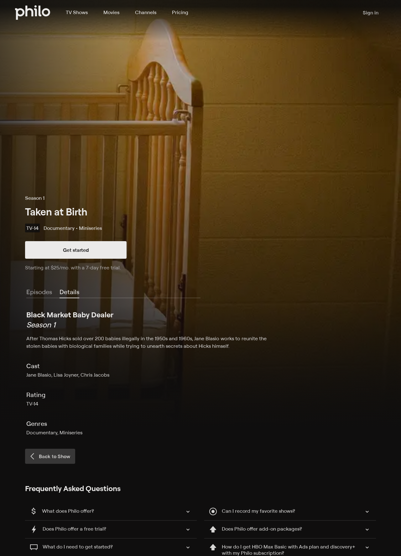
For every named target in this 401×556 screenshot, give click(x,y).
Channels (145, 12)
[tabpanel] (200, 373)
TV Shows (77, 12)
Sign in (370, 12)
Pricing (180, 12)
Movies (111, 12)
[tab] (69, 292)
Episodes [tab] (39, 292)
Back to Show (49, 456)
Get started (76, 250)
